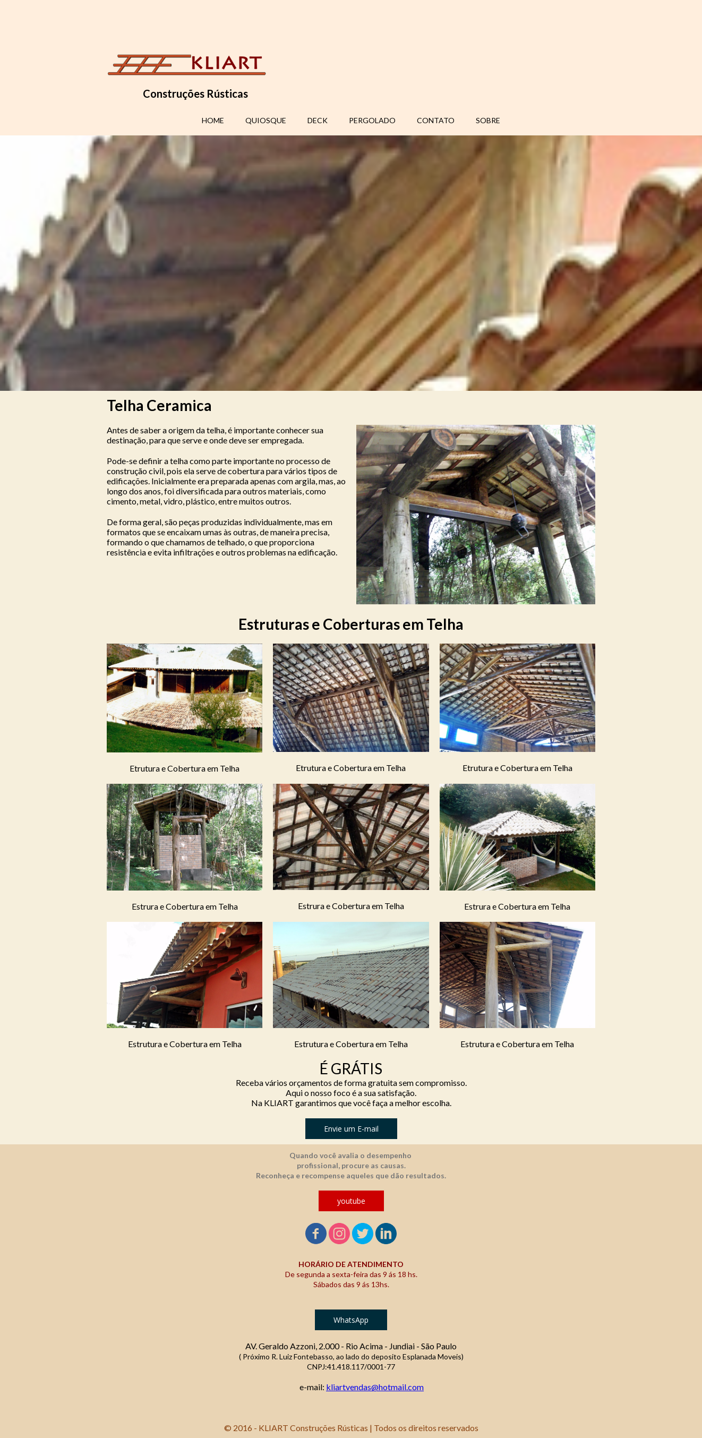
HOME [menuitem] (213, 120)
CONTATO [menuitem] (436, 120)
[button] (351, 1128)
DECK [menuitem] (317, 120)
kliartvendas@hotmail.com (375, 1387)
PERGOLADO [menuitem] (372, 120)
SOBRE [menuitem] (488, 120)
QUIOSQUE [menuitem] (265, 120)
